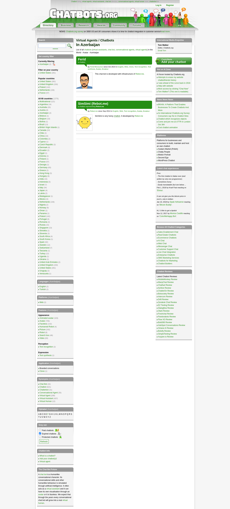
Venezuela (44, 274)
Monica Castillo (176, 213)
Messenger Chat (165, 246)
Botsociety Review (166, 294)
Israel (42, 185)
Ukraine (43, 259)
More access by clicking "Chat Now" (173, 89)
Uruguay (43, 271)
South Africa (45, 236)
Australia (43, 107)
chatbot (82, 62)
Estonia (43, 156)
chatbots (87, 50)
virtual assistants (98, 1)
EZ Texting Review (166, 305)
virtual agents (87, 1)
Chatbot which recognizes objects (172, 119)
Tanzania (43, 251)
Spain (42, 242)
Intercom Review (165, 296)
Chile (42, 133)
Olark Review (163, 311)
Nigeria (43, 205)
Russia (43, 225)
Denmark (43, 147)
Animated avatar (47, 318)
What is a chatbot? (47, 456)
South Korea (45, 239)
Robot (42, 332)
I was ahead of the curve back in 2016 (174, 83)
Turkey (42, 253)
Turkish (43, 289)
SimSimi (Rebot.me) (93, 103)
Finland (43, 159)
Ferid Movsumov (96, 67)
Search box (44, 335)
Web (126, 67)
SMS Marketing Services (168, 258)
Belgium (43, 119)
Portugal (43, 219)
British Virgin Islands (48, 127)
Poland (43, 87)
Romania (43, 222)
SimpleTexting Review (167, 334)
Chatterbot (44, 390)
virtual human (139, 1)
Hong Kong (44, 173)
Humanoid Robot (47, 327)
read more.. (166, 31)
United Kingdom (46, 84)
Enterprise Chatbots (166, 255)
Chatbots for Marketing (167, 261)
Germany (43, 167)
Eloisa (159, 190)
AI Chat (161, 241)
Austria (43, 110)
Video (42, 338)
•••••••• (55, 48)
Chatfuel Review (165, 285)
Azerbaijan (44, 64)
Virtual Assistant (46, 398)
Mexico (43, 199)
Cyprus (43, 142)
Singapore (44, 228)
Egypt (42, 153)
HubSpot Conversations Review (171, 325)
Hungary (43, 176)
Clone (131, 67)
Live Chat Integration (167, 252)
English (120, 67)
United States (45, 73)
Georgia (43, 165)
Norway (43, 208)
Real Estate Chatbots (167, 235)
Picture (43, 329)
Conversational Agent (49, 393)
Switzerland (45, 248)
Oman (42, 210)
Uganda (43, 256)
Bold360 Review (165, 322)
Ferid (82, 59)
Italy (41, 187)
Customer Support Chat (168, 249)
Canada (43, 130)
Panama (43, 213)
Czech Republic (46, 144)
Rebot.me (140, 74)
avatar (41, 494)
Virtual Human (46, 401)
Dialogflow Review (166, 308)
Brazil (42, 124)
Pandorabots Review (167, 317)
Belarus (43, 116)
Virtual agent (45, 461)
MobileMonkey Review (167, 279)
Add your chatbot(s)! (48, 459)
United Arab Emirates (49, 262)
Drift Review (163, 299)
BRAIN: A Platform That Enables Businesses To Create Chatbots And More (173, 107)
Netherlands (45, 90)
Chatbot (74, 1)
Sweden (43, 245)
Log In (158, 5)
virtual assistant (53, 489)
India (42, 179)
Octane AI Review (165, 328)
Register (170, 5)
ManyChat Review (166, 282)
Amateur (105, 69)
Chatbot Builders (165, 263)
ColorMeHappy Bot (168, 216)
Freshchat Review (165, 314)
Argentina (44, 104)
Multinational (45, 101)
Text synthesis (46, 355)
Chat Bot (43, 384)
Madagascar (45, 196)
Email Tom (162, 50)
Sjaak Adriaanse (177, 202)
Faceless (43, 324)
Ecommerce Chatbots (167, 238)
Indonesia (44, 182)
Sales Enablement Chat (168, 232)
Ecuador (43, 150)
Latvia (42, 193)
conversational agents (126, 1)
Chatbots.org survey (74, 31)
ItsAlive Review (164, 288)
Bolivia (42, 121)
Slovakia (43, 230)
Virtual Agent (45, 395)
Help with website (165, 86)
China (42, 136)
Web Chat (162, 243)
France (43, 93)
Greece (43, 170)
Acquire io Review (165, 337)
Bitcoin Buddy (165, 205)
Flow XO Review (165, 319)
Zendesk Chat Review (167, 302)
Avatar (98, 69)
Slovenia (43, 233)
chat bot (108, 1)
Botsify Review (164, 331)
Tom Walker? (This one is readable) (173, 92)
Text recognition (140, 67)
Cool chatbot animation (168, 127)
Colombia (44, 139)
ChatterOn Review (166, 291)
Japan (42, 190)
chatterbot (152, 1)
